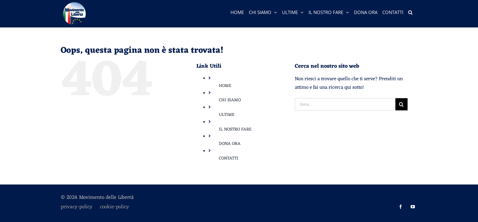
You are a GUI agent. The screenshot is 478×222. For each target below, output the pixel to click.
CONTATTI (228, 158)
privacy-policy (80, 207)
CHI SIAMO (230, 100)
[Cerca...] (345, 104)
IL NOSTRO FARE (235, 129)
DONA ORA (230, 144)
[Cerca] (401, 104)
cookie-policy (114, 207)
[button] (410, 12)
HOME (225, 86)
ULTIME (226, 115)
